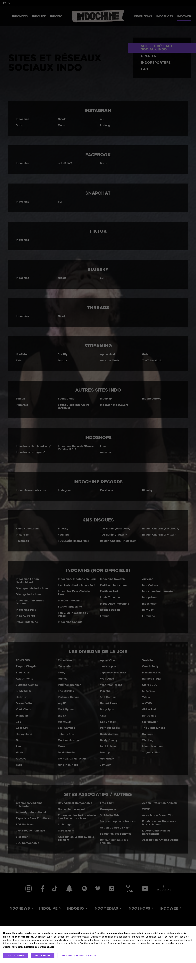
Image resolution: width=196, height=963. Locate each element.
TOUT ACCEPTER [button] (15, 955)
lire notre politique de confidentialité (33, 947)
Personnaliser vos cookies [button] (77, 955)
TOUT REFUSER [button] (42, 955)
